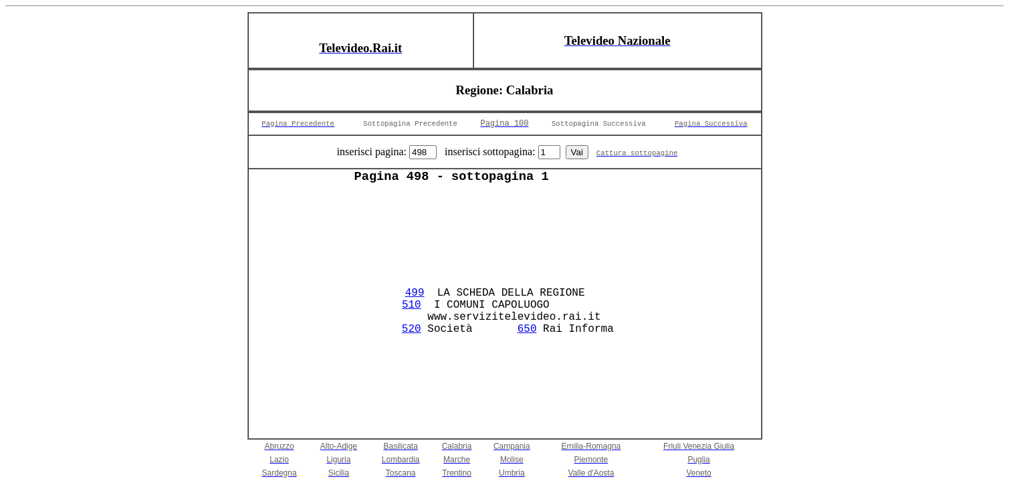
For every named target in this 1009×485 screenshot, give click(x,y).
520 (411, 329)
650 (527, 329)
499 (415, 293)
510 (411, 305)
